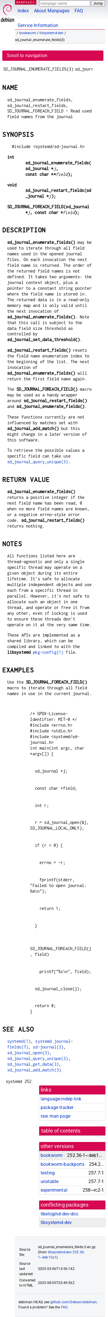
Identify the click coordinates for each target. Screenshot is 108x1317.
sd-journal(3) (48, 1046)
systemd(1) (19, 1041)
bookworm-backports (62, 1164)
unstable (49, 1181)
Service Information (38, 25)
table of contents (61, 1131)
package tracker (57, 1107)
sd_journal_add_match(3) (34, 1069)
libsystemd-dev (51, 33)
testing (48, 1173)
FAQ (79, 10)
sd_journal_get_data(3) (33, 1064)
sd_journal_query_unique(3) (37, 461)
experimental (54, 1190)
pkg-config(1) (48, 652)
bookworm (27, 33)
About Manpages (51, 10)
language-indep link (61, 1099)
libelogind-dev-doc (59, 1214)
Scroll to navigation (27, 55)
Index (23, 10)
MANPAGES (25, 2)
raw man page (55, 1116)
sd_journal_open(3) (28, 1052)
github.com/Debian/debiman (73, 1302)
